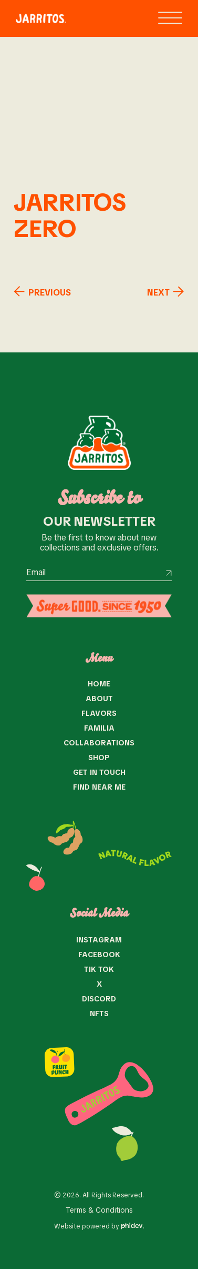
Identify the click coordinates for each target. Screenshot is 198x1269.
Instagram (99, 940)
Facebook (99, 954)
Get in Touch (99, 772)
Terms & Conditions (99, 1210)
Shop (99, 757)
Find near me (99, 787)
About (99, 698)
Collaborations (99, 742)
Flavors (99, 713)
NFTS (99, 1013)
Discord (99, 999)
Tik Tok (99, 969)
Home (99, 683)
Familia (99, 728)
